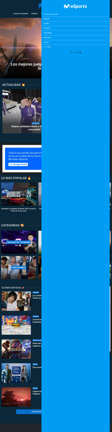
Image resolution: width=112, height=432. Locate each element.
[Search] (102, 6)
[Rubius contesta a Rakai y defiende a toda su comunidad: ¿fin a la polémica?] (35, 111)
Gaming (44, 14)
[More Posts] (38, 411)
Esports (34, 14)
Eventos (53, 14)
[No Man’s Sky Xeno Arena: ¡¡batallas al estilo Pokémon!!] (85, 100)
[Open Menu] (105, 6)
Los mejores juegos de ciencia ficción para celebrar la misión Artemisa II (56, 66)
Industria (75, 14)
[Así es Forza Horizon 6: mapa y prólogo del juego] (85, 122)
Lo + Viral (94, 14)
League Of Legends (21, 14)
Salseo (85, 14)
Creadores (64, 14)
